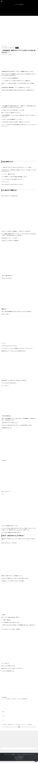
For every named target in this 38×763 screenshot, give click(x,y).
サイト (3, 720)
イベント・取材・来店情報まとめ (19, 756)
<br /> (4, 98)
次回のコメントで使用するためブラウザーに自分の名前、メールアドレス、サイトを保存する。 (18, 724)
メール (3, 715)
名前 (3, 711)
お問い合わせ (24, 754)
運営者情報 (13, 754)
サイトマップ (9, 754)
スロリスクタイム (19, 758)
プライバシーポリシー (30, 754)
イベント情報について (19, 754)
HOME (5, 754)
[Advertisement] (19, 63)
